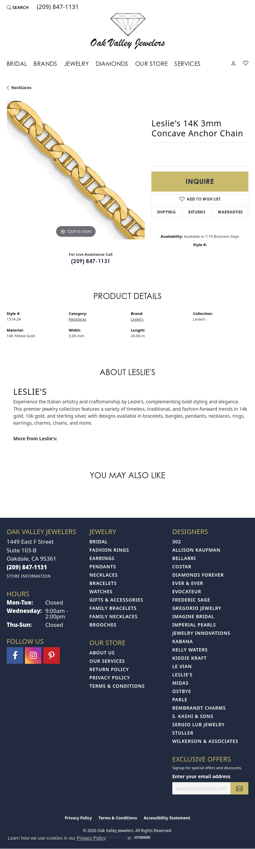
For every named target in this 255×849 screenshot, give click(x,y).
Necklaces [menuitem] (103, 575)
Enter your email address (201, 776)
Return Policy (109, 669)
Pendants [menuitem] (102, 566)
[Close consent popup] (129, 838)
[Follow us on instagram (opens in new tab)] (33, 655)
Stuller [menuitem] (183, 733)
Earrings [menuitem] (102, 558)
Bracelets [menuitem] (103, 583)
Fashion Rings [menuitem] (109, 550)
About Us (102, 652)
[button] (18, 7)
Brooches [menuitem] (103, 625)
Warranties (230, 212)
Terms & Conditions (117, 686)
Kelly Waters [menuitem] (190, 649)
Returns (196, 212)
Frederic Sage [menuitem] (191, 600)
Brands (45, 63)
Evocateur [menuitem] (186, 591)
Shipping (166, 212)
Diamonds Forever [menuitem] (198, 575)
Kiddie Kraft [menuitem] (189, 658)
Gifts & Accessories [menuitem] (116, 600)
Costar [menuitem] (182, 566)
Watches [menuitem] (101, 591)
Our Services (107, 661)
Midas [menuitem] (180, 683)
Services (187, 63)
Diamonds (112, 63)
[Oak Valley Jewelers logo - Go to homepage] (127, 31)
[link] (57, 7)
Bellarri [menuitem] (184, 558)
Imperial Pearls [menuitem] (194, 625)
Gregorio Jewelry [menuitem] (196, 608)
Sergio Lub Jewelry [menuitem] (198, 724)
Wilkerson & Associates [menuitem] (205, 741)
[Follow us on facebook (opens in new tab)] (15, 655)
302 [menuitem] (176, 541)
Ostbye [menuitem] (181, 691)
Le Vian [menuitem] (182, 666)
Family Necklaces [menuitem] (113, 616)
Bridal (17, 63)
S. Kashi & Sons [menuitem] (192, 716)
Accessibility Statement (167, 818)
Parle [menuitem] (180, 699)
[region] (76, 170)
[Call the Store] (27, 567)
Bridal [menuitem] (98, 541)
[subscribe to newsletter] (239, 788)
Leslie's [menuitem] (182, 674)
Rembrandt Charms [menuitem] (199, 708)
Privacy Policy (109, 677)
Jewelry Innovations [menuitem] (201, 633)
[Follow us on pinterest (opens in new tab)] (51, 655)
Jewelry (76, 63)
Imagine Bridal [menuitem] (193, 616)
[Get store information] (29, 576)
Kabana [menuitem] (182, 641)
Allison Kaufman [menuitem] (196, 550)
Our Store (151, 63)
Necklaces (21, 87)
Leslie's (137, 319)
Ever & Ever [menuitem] (187, 583)
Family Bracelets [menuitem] (112, 608)
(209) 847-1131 (91, 261)
